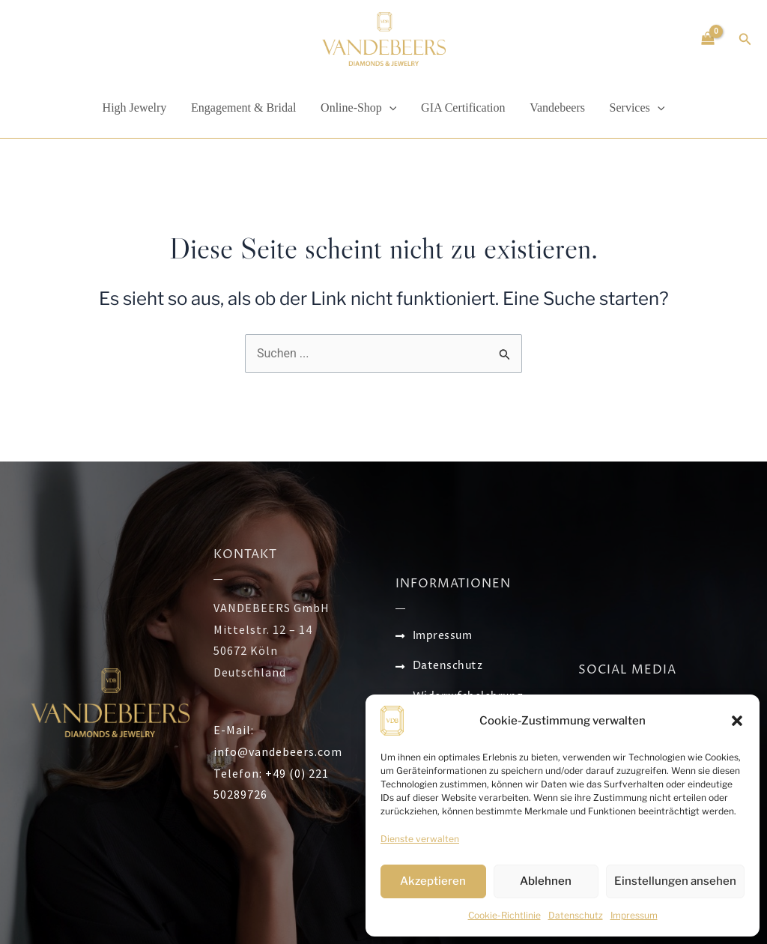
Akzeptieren (433, 881)
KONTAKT (245, 554)
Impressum (634, 915)
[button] (737, 720)
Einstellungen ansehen (675, 881)
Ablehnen (546, 881)
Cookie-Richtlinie (504, 915)
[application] (389, 108)
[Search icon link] (745, 41)
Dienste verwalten (420, 838)
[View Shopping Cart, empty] (708, 39)
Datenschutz (575, 915)
